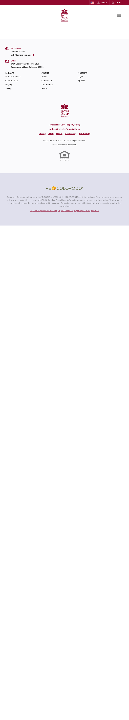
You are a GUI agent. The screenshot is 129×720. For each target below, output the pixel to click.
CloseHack (71, 144)
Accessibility (70, 133)
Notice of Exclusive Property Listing (64, 124)
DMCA (59, 133)
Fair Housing (84, 133)
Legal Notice (35, 210)
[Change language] (92, 2)
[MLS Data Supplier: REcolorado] (64, 188)
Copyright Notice (65, 210)
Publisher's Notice (49, 210)
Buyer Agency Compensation (86, 210)
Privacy (42, 133)
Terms (51, 133)
